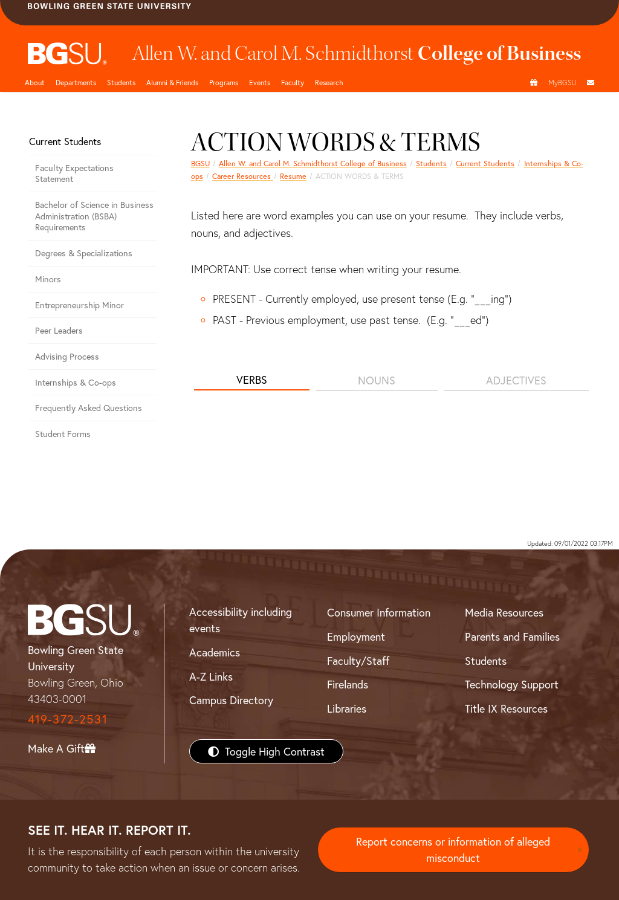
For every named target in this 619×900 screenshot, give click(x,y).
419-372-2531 (68, 719)
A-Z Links (211, 676)
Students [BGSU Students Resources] (486, 660)
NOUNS (376, 380)
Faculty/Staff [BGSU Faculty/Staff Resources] (358, 660)
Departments (76, 82)
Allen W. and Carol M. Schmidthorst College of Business (313, 163)
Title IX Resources (506, 708)
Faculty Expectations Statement (74, 173)
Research (329, 82)
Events (259, 82)
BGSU (200, 163)
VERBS (251, 379)
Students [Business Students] (121, 82)
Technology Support (512, 684)
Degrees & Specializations (83, 253)
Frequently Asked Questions (88, 407)
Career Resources (242, 176)
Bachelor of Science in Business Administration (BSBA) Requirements (94, 216)
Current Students (485, 163)
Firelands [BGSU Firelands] (347, 684)
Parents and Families (512, 636)
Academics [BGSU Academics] (214, 652)
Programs (223, 82)
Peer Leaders (59, 330)
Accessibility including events (240, 619)
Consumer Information (378, 612)
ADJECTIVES (516, 380)
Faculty (292, 82)
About (35, 82)
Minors (48, 279)
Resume (293, 176)
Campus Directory (231, 700)
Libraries (346, 708)
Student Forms (63, 433)
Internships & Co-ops (75, 382)
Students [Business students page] (431, 163)
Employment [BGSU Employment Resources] (356, 636)
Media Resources (504, 612)
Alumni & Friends (172, 82)
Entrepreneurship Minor (79, 305)
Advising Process (67, 356)
